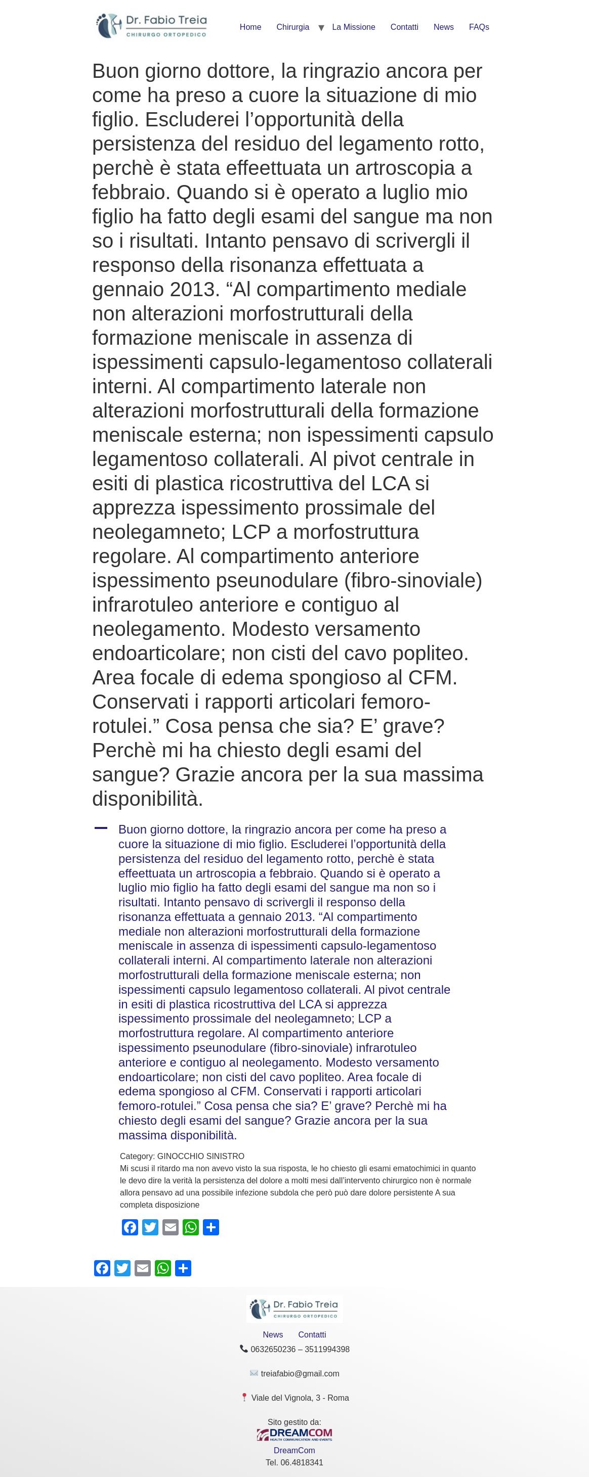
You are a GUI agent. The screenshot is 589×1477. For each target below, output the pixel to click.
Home (251, 27)
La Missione (353, 27)
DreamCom (294, 1450)
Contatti (404, 27)
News (444, 27)
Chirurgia (293, 27)
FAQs (479, 27)
